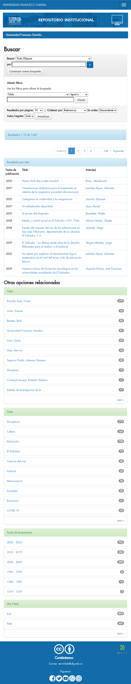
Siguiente (118, 151)
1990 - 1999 (14, 572)
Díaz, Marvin (14, 350)
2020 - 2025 (14, 542)
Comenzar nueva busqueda (25, 71)
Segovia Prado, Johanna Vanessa (26, 360)
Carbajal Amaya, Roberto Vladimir (27, 380)
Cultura (11, 431)
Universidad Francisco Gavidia (23, 35)
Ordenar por (54, 110)
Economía (12, 500)
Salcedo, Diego (94, 228)
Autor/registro (15, 116)
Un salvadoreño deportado (37, 206)
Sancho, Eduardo (95, 199)
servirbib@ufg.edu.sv (70, 663)
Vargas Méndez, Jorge (99, 242)
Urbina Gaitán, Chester (99, 220)
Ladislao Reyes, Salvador (100, 188)
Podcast (11, 471)
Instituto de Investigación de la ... (25, 390)
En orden (92, 110)
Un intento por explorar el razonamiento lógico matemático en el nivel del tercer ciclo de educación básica (51, 257)
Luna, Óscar (14, 340)
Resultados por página (20, 110)
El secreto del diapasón (35, 213)
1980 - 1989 (14, 582)
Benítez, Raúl (14, 321)
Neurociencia (14, 481)
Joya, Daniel (93, 206)
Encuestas (12, 491)
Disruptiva (12, 370)
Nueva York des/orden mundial (40, 181)
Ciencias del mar (16, 461)
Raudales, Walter (95, 213)
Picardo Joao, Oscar (19, 301)
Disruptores (13, 421)
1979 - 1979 (14, 592)
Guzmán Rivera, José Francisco (104, 268)
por (9, 64)
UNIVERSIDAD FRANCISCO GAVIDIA (24, 5)
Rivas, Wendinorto (96, 181)
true (9, 613)
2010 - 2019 (14, 552)
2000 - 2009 (14, 562)
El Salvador (13, 451)
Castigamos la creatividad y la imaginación (47, 199)
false (9, 623)
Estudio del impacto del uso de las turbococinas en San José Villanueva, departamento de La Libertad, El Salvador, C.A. (51, 231)
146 (106, 151)
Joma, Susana (15, 311)
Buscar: (11, 58)
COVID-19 (13, 510)
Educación (13, 441)
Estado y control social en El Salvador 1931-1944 (50, 220)
